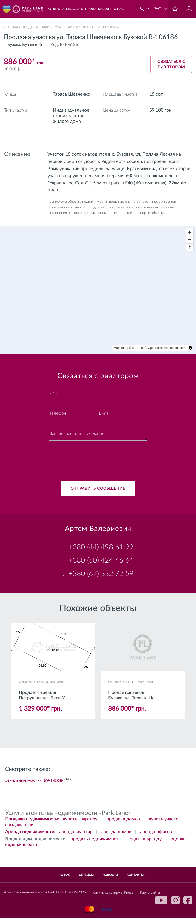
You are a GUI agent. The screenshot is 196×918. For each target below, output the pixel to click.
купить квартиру (80, 819)
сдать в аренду (146, 839)
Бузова (82, 27)
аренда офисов (156, 832)
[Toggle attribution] (190, 348)
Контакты (135, 874)
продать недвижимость (95, 839)
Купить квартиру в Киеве (112, 893)
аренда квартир (75, 832)
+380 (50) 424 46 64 (101, 560)
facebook (187, 900)
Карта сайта (150, 893)
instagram (175, 900)
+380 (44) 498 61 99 (101, 547)
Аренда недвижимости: (30, 832)
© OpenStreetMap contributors (165, 348)
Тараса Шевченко (71, 94)
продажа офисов (23, 825)
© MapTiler (136, 348)
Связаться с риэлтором (171, 64)
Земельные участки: (34, 780)
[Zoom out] (189, 239)
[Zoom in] (189, 232)
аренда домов (116, 832)
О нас (65, 874)
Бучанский (62, 27)
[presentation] (88, 458)
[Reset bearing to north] (189, 247)
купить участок (165, 819)
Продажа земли (36, 27)
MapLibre (120, 348)
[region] (98, 290)
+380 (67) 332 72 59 (101, 573)
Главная (11, 27)
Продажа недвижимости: (32, 819)
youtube (161, 900)
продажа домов (123, 819)
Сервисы (86, 874)
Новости (110, 874)
